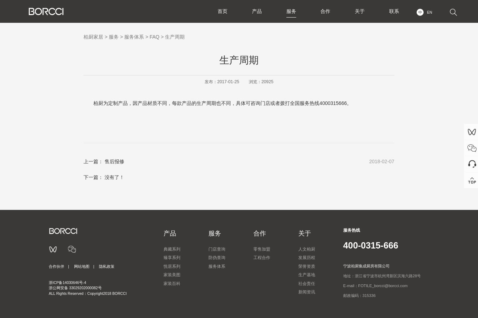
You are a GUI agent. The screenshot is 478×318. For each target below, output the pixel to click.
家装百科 (172, 283)
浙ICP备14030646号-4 (67, 282)
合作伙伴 (56, 266)
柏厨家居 (93, 37)
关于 (360, 11)
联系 (394, 11)
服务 (291, 11)
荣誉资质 (306, 266)
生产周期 (175, 37)
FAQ (154, 37)
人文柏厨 (306, 249)
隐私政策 (106, 266)
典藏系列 (172, 249)
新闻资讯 (306, 292)
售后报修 (114, 161)
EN (429, 12)
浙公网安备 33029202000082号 (75, 288)
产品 (256, 11)
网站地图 (81, 266)
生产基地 (306, 274)
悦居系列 (172, 266)
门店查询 (216, 249)
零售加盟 (261, 249)
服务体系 (134, 37)
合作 (325, 11)
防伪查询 (216, 257)
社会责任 (306, 283)
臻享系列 (172, 257)
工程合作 (261, 257)
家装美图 (172, 274)
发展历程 (306, 257)
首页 (222, 11)
